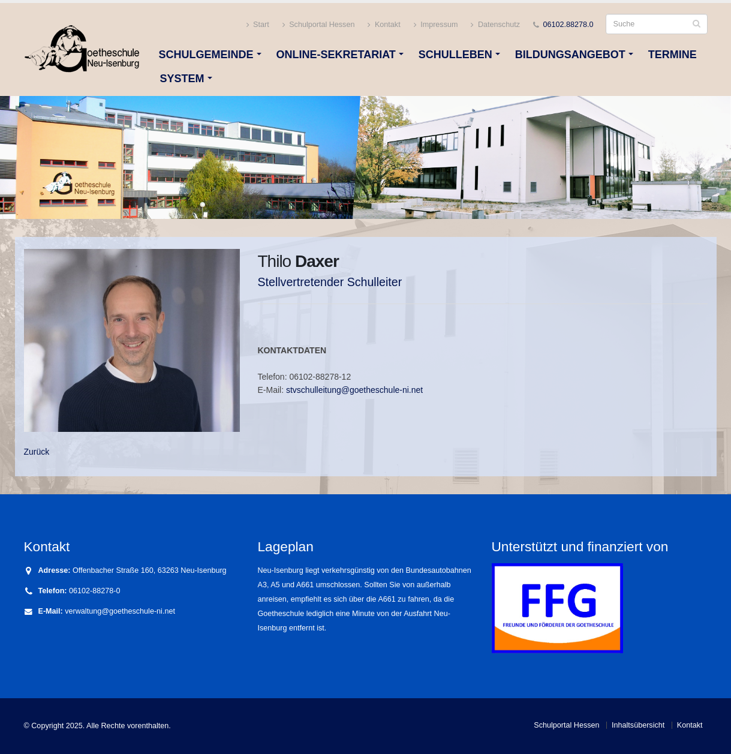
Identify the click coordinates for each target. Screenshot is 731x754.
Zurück (37, 451)
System (182, 79)
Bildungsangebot (570, 55)
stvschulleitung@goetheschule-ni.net (354, 390)
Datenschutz (495, 24)
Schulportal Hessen (318, 24)
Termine (672, 55)
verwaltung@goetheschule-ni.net (120, 611)
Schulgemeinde (206, 55)
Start (257, 24)
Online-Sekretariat (336, 55)
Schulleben (455, 55)
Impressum (436, 24)
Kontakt (384, 24)
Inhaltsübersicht (638, 725)
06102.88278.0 (568, 24)
